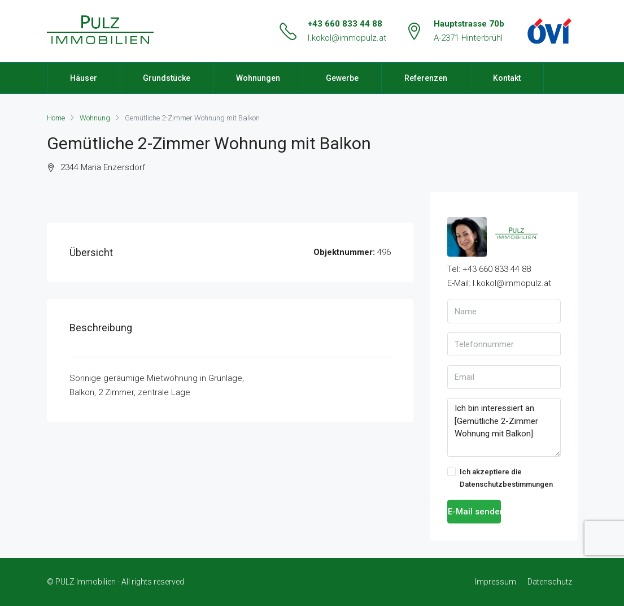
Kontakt (507, 78)
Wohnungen (258, 78)
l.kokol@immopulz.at (347, 38)
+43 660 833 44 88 (345, 24)
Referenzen (425, 78)
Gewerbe (342, 78)
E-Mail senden (474, 512)
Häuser (83, 78)
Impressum (495, 581)
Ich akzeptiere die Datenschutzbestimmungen (500, 478)
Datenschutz (549, 581)
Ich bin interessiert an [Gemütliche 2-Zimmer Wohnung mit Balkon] (504, 427)
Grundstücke (166, 78)
